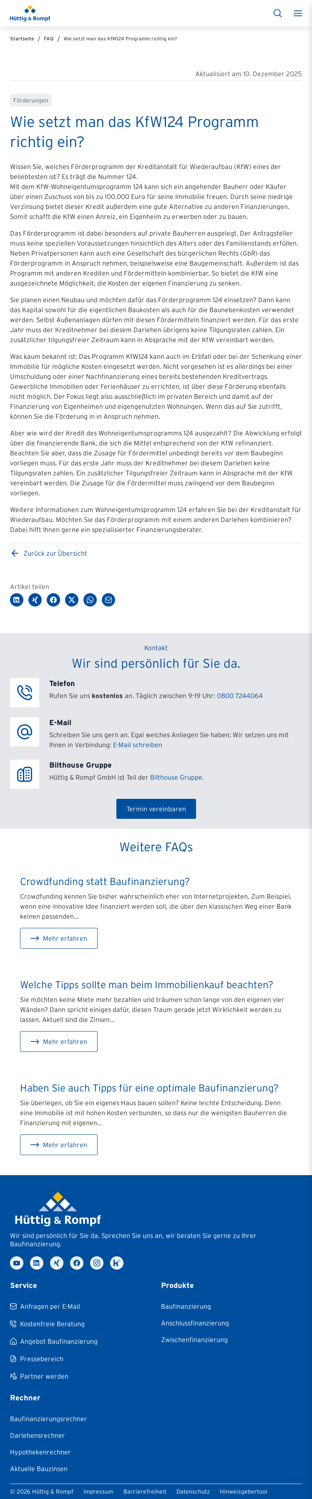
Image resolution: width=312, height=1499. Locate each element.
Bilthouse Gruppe (176, 777)
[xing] (56, 1263)
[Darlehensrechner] (37, 1435)
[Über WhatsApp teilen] (90, 600)
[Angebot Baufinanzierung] (54, 1341)
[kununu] (116, 1263)
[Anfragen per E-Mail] (45, 1306)
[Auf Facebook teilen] (53, 600)
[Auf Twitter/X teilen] (71, 600)
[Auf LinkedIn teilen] (16, 600)
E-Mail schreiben (137, 744)
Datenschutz (193, 1491)
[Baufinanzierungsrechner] (48, 1419)
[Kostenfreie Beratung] (47, 1324)
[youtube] (16, 1263)
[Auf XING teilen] (35, 600)
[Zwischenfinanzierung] (194, 1340)
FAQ (49, 38)
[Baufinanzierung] (186, 1306)
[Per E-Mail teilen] (108, 600)
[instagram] (96, 1263)
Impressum (98, 1491)
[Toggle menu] (297, 13)
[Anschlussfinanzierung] (195, 1323)
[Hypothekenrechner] (40, 1452)
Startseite (22, 38)
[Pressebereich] (36, 1359)
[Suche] (277, 13)
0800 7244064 (240, 695)
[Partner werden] (39, 1376)
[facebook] (76, 1263)
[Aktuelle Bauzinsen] (39, 1469)
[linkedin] (36, 1263)
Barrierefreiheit (144, 1491)
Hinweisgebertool (243, 1491)
